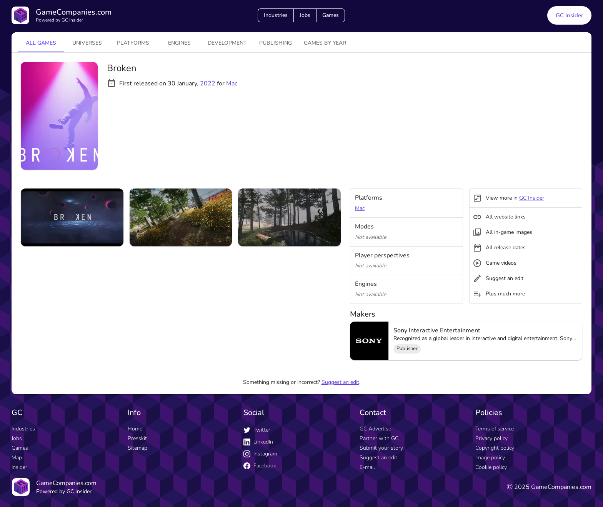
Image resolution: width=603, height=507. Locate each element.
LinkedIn (258, 441)
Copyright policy (494, 448)
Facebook (259, 465)
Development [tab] (227, 43)
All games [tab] (41, 43)
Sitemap (137, 448)
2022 (207, 83)
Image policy (490, 457)
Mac (231, 83)
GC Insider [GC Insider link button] (569, 15)
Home (135, 428)
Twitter (256, 430)
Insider (19, 467)
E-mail (367, 467)
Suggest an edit (340, 382)
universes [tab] (87, 43)
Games (330, 15)
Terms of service (494, 428)
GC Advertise (375, 428)
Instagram (260, 453)
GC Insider (531, 198)
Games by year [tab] (325, 43)
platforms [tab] (133, 43)
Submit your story (381, 448)
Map (17, 457)
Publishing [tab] (275, 43)
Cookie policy (491, 467)
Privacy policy (491, 438)
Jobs (305, 15)
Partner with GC (379, 438)
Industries (276, 15)
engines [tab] (179, 43)
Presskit (137, 438)
